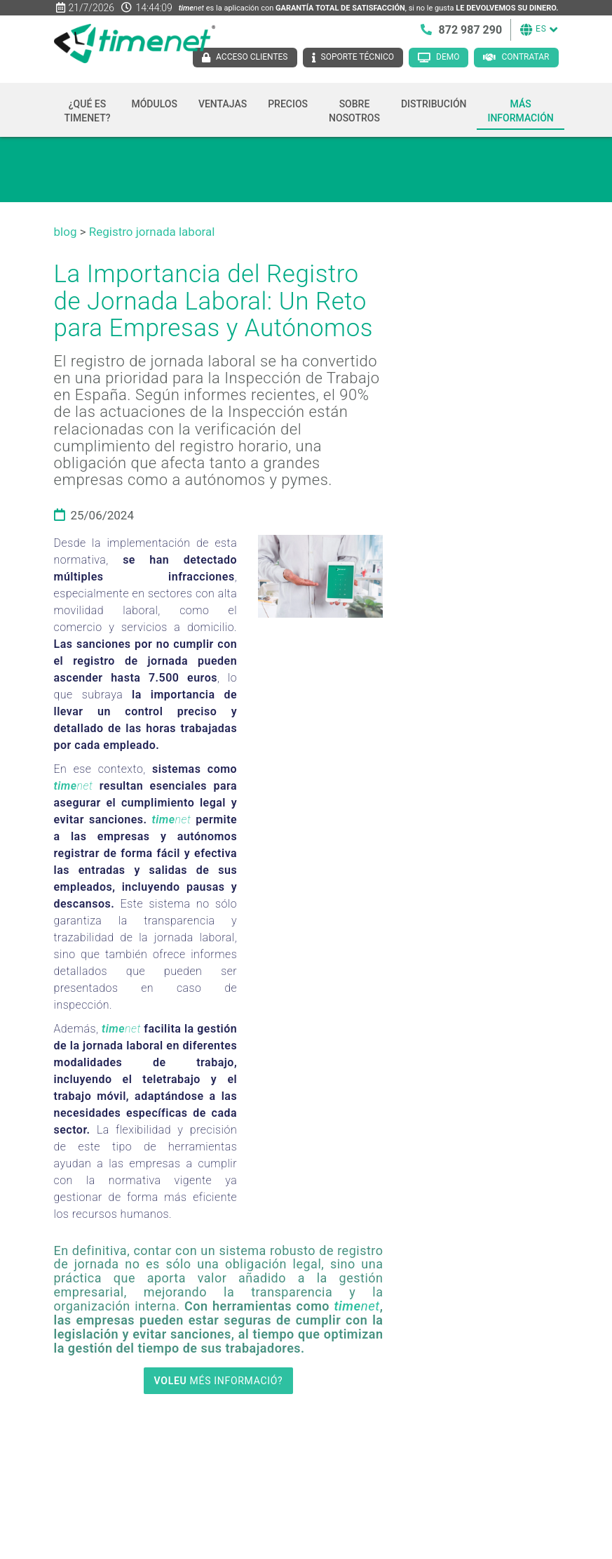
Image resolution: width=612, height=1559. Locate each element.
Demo (447, 57)
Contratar (525, 57)
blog (65, 232)
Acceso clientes (251, 57)
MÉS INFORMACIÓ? (218, 1380)
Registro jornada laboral (152, 232)
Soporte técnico (358, 57)
